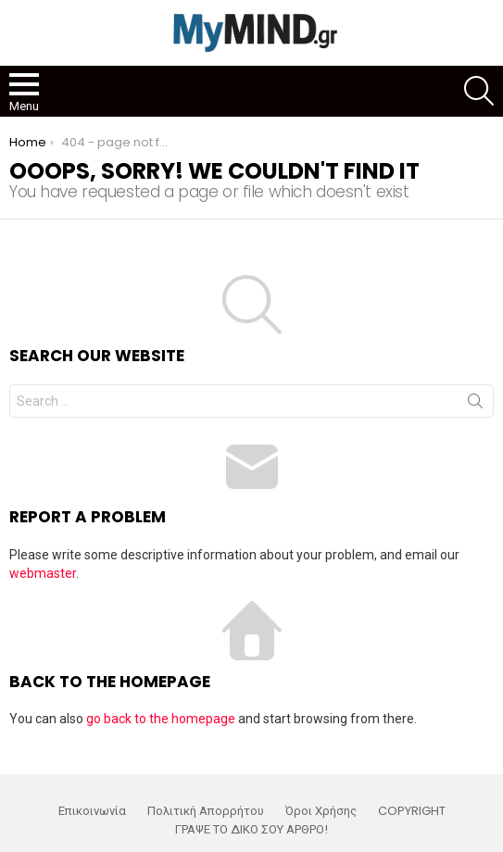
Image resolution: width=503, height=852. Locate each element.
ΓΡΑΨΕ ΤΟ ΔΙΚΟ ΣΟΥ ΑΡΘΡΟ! (251, 829)
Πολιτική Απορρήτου (205, 811)
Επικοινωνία (92, 811)
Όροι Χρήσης (321, 811)
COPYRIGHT (412, 811)
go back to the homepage (160, 718)
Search (475, 404)
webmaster (42, 573)
